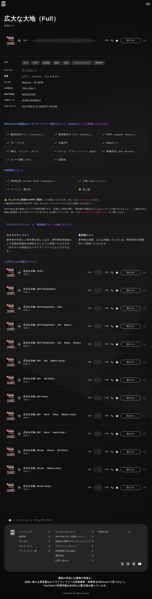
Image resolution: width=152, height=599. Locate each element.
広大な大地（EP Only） (36, 396)
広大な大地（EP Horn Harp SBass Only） (50, 414)
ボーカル (23, 541)
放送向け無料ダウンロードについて (73, 541)
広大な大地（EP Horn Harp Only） (45, 432)
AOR (35, 63)
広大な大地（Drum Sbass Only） (43, 468)
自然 (66, 63)
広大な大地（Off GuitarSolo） (40, 289)
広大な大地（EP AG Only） (39, 378)
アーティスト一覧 (28, 551)
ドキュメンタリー (82, 63)
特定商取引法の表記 (65, 551)
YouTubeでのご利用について (94, 212)
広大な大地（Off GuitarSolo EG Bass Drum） (52, 343)
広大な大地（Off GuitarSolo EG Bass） (48, 325)
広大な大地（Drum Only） (37, 486)
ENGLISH (104, 532)
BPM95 (99, 63)
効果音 (22, 536)
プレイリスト (25, 546)
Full (26, 63)
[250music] (3, 4)
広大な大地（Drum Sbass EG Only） (46, 450)
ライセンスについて (65, 532)
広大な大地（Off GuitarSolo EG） (43, 307)
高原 (57, 63)
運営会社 (59, 555)
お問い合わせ (84, 199)
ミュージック (25, 532)
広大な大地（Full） (33, 271)
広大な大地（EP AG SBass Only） (44, 360)
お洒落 (46, 63)
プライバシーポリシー (66, 546)
